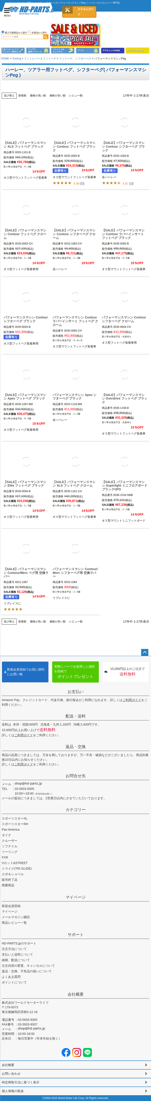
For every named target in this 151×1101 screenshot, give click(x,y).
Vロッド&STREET (15, 863)
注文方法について (14, 949)
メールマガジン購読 (16, 917)
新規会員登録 (11, 906)
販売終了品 (9, 879)
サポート (76, 934)
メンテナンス (13, 50)
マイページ (76, 897)
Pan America (10, 829)
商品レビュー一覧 (14, 922)
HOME (5, 58)
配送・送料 (76, 716)
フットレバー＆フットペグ (40, 58)
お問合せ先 (76, 776)
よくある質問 (11, 977)
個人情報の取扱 (13, 1091)
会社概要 (76, 994)
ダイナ (6, 835)
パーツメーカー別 (137, 50)
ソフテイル (9, 846)
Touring (16, 58)
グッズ (88, 50)
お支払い (76, 691)
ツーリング (9, 852)
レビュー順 (76, 95)
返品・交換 (76, 746)
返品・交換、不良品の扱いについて (27, 971)
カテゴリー (76, 809)
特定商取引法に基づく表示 (20, 1082)
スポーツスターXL (14, 818)
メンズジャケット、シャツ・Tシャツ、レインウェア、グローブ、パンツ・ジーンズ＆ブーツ (38, 50)
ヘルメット (63, 50)
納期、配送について (16, 960)
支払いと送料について (17, 954)
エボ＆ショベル (13, 874)
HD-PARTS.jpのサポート (19, 943)
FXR (5, 857)
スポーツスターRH (15, 824)
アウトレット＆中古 (113, 50)
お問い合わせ (11, 1073)
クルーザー (9, 840)
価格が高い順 (38, 95)
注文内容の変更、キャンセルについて (28, 965)
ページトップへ (144, 652)
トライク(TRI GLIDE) (17, 868)
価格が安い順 (58, 95)
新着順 (22, 95)
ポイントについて (14, 982)
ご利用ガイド (131, 700)
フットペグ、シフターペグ (75, 58)
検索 (45, 37)
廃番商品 (8, 885)
